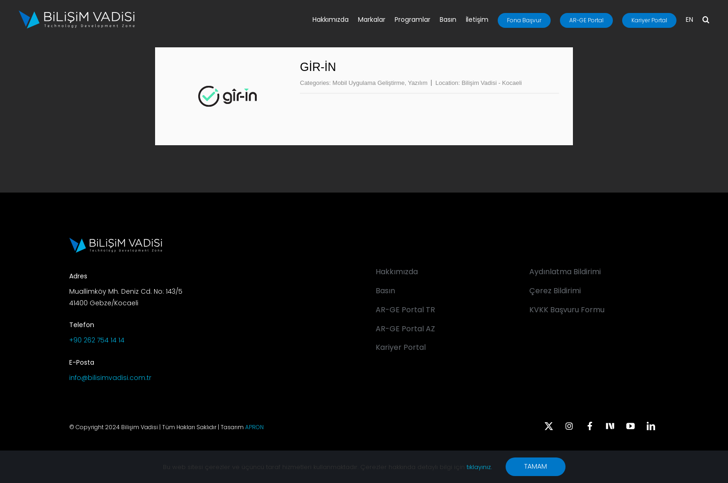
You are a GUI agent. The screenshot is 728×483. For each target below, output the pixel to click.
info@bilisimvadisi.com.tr (110, 377)
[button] (705, 20)
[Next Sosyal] (610, 425)
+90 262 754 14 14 (96, 340)
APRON (254, 427)
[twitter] (549, 426)
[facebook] (590, 426)
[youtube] (630, 426)
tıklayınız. (479, 467)
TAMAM (535, 466)
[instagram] (569, 426)
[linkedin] (651, 426)
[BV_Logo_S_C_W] (77, 13)
